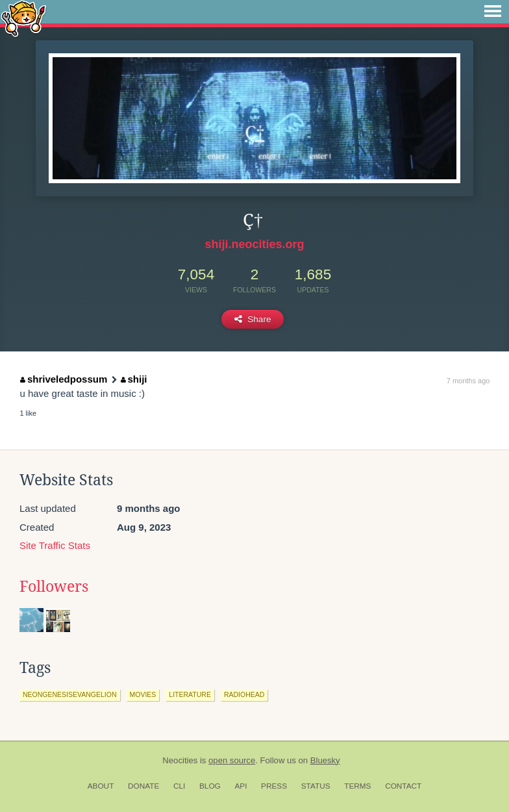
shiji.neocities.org (254, 244)
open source (231, 760)
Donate (143, 786)
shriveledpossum (63, 379)
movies (143, 694)
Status (315, 786)
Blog (210, 786)
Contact (403, 786)
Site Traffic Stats (54, 545)
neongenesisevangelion (70, 694)
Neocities (179, 760)
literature (190, 694)
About (101, 786)
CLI (179, 786)
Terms (357, 786)
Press (274, 786)
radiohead (244, 694)
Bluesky (325, 760)
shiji (134, 379)
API (240, 786)
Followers (53, 586)
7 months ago (468, 381)
